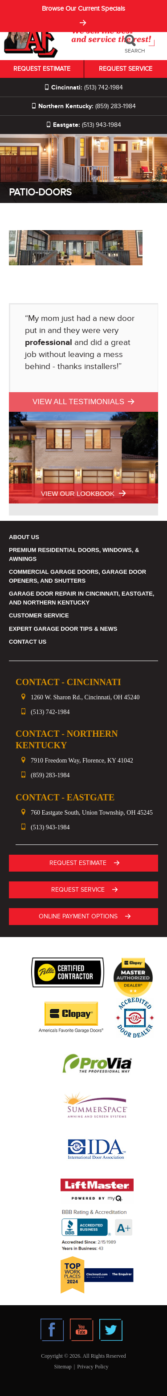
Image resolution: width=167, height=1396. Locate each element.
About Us (24, 537)
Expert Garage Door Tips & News (63, 628)
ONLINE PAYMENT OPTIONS (78, 916)
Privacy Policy (92, 1367)
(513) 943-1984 (83, 125)
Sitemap (62, 1367)
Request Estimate (41, 69)
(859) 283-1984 (83, 106)
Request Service (125, 69)
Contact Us (27, 641)
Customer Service (39, 615)
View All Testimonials (78, 402)
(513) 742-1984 (83, 87)
